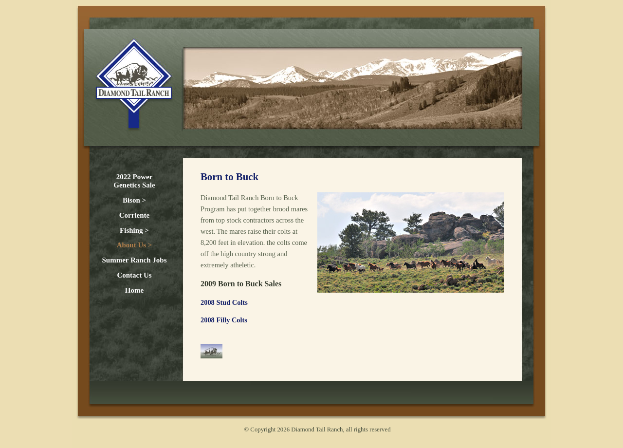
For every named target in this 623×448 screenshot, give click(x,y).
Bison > (134, 200)
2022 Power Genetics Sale (134, 181)
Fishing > (134, 230)
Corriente (134, 215)
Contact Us (134, 275)
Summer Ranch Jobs (134, 260)
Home (134, 290)
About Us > (134, 245)
